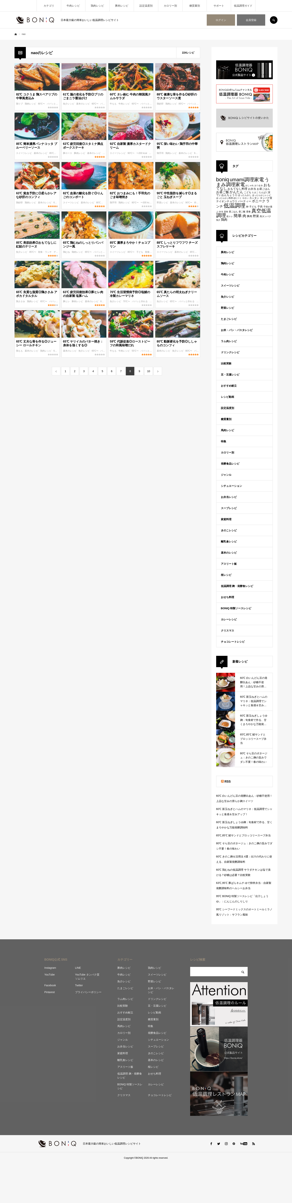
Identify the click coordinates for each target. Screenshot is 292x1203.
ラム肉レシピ (229, 341)
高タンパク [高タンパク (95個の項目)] (265, 216)
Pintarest (49, 992)
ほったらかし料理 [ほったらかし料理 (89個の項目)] (224, 198)
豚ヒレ (66, 301)
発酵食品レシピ (230, 463)
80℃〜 (41, 103)
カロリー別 (170, 5)
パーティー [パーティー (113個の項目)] (244, 201)
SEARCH (273, 20)
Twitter (79, 985)
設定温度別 (146, 5)
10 (148, 371)
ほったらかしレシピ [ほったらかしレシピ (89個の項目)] (261, 195)
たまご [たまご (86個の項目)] (255, 192)
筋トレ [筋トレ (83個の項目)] (230, 216)
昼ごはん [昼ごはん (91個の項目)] (233, 211)
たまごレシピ (229, 318)
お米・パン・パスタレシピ (237, 330)
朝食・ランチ (45, 252)
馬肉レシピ (227, 430)
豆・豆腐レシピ (230, 374)
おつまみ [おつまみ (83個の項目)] (258, 185)
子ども (140, 252)
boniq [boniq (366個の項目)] (222, 179)
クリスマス (227, 630)
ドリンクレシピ (230, 352)
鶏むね (66, 252)
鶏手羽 (160, 153)
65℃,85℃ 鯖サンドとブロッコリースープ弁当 (243, 835)
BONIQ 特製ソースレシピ (236, 608)
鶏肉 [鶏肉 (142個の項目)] (224, 219)
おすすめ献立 (229, 385)
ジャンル (226, 474)
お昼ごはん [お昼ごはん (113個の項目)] (263, 188)
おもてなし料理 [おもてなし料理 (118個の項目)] (237, 188)
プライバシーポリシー (88, 992)
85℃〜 (182, 103)
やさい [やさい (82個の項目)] (245, 198)
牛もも (113, 103)
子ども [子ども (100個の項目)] (253, 206)
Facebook (50, 985)
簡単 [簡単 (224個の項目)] (238, 215)
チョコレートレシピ (233, 641)
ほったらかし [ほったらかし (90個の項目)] (244, 195)
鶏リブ (19, 103)
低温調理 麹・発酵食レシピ (237, 586)
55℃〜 (135, 351)
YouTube (49, 974)
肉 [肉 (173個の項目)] (244, 216)
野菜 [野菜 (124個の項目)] (256, 216)
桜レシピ (226, 574)
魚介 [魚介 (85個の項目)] (218, 220)
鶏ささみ (21, 301)
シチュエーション (231, 485)
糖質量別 (194, 5)
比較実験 (226, 363)
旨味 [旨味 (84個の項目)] (226, 211)
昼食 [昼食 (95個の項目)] (248, 211)
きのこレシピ (229, 530)
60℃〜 (95, 103)
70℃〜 (127, 301)
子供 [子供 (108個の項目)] (260, 206)
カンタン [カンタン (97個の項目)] (254, 198)
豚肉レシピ (121, 5)
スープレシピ (229, 508)
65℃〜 (88, 252)
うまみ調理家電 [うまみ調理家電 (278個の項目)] (243, 182)
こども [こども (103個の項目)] (247, 192)
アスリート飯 (229, 563)
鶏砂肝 (160, 103)
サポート (219, 5)
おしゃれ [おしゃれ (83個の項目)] (249, 185)
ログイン (221, 20)
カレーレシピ (229, 619)
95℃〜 (198, 153)
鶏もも (19, 351)
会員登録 (251, 20)
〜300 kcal (146, 202)
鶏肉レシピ (97, 5)
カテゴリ (49, 5)
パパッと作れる (55, 103)
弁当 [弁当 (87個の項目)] (221, 211)
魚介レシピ (69, 103)
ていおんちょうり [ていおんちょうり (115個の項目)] (226, 195)
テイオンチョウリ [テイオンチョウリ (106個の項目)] (226, 201)
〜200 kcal (142, 153)
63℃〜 (57, 202)
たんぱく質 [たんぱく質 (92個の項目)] (264, 192)
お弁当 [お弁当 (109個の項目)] (252, 188)
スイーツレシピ (24, 153)
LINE (78, 967)
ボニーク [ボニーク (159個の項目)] (258, 201)
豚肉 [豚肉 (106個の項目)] (249, 216)
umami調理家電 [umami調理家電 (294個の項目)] (247, 179)
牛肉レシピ (73, 5)
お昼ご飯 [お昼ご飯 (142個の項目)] (222, 192)
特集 (223, 441)
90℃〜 (131, 153)
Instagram (50, 967)
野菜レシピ (163, 202)
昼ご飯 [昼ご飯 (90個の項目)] (242, 211)
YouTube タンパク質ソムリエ (87, 976)
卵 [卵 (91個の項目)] (247, 206)
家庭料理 (226, 519)
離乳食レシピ (229, 541)
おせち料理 (227, 597)
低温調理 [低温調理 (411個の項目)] (234, 205)
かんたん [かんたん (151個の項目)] (236, 192)
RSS (227, 781)
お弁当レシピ (229, 497)
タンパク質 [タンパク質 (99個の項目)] (266, 198)
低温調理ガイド (243, 5)
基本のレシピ (83, 103)
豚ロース (68, 153)
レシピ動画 (227, 396)
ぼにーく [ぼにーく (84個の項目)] (237, 198)
